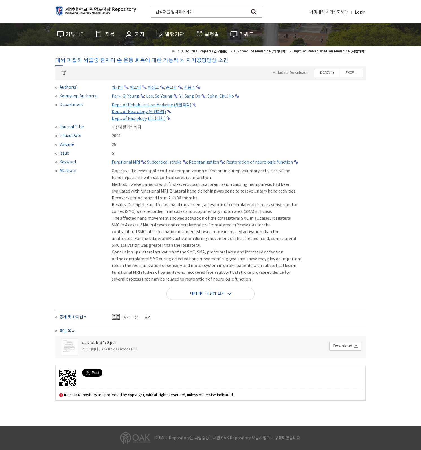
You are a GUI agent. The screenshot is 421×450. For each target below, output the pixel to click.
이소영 (135, 87)
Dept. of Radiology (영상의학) (138, 118)
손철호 (171, 87)
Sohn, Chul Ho (220, 96)
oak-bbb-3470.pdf (99, 343)
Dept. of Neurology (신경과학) (139, 112)
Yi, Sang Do (189, 96)
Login (360, 12)
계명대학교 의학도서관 (329, 12)
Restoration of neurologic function (259, 162)
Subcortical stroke (164, 162)
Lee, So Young (159, 96)
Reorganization (204, 162)
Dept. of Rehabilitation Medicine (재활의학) (151, 105)
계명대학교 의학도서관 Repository (97, 11)
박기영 (117, 87)
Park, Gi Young (125, 96)
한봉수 (189, 87)
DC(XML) (327, 73)
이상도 (153, 87)
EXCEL (351, 73)
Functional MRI (126, 162)
